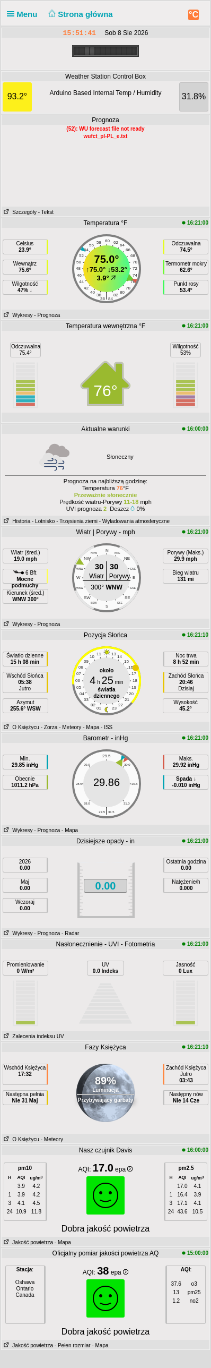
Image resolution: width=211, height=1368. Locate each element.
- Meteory (70, 727)
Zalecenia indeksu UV (33, 1036)
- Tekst (46, 212)
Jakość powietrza (27, 1242)
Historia (16, 521)
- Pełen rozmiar (73, 1345)
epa (124, 1169)
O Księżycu (20, 727)
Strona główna (79, 14)
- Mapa (91, 727)
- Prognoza (47, 315)
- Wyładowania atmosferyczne (134, 521)
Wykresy (17, 315)
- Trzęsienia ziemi (77, 521)
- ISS (106, 727)
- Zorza (49, 727)
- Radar (70, 933)
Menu (24, 14)
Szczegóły (19, 212)
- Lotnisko (43, 521)
